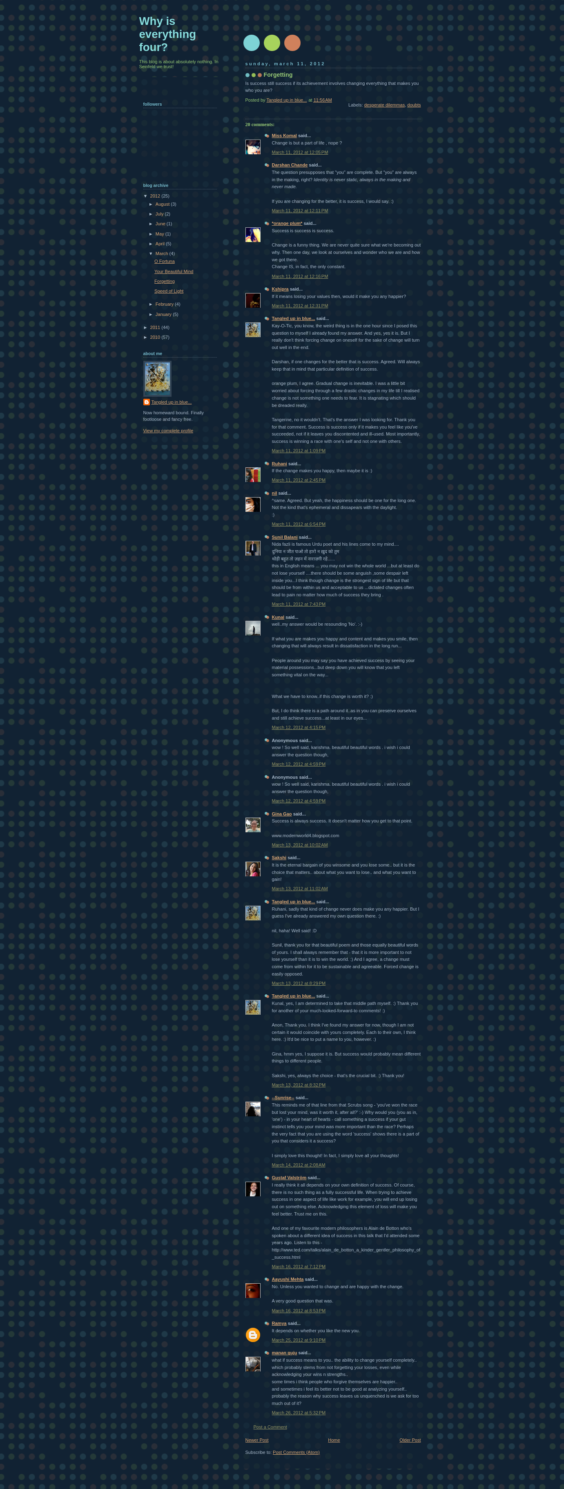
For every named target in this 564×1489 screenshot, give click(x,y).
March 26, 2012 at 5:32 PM (299, 1412)
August (163, 204)
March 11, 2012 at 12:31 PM (300, 305)
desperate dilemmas (384, 104)
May (160, 233)
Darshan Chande (290, 164)
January (164, 314)
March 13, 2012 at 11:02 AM (300, 888)
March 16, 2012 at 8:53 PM (299, 1310)
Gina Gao (282, 813)
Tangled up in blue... (293, 318)
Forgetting (164, 281)
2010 (156, 337)
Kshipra (280, 289)
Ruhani (279, 463)
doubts (414, 104)
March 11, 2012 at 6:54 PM (299, 524)
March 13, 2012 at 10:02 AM (300, 844)
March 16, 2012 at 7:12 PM (299, 1266)
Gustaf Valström (289, 1177)
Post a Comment (270, 1427)
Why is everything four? (167, 34)
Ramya (279, 1323)
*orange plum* (287, 223)
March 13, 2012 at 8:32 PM (299, 1084)
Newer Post (257, 1440)
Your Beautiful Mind (173, 271)
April (161, 243)
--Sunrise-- (283, 1097)
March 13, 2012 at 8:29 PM (299, 983)
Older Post (410, 1440)
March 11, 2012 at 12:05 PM (300, 152)
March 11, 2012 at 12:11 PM (300, 210)
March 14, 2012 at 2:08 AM (298, 1164)
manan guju (284, 1352)
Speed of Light (168, 291)
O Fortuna (164, 261)
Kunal (278, 617)
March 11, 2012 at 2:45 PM (299, 480)
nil (274, 493)
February (165, 304)
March (162, 253)
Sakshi (279, 857)
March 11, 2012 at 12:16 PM (300, 276)
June (161, 223)
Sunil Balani (285, 537)
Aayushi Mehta (288, 1279)
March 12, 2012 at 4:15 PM (299, 727)
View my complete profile (168, 430)
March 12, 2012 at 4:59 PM (299, 764)
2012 (156, 195)
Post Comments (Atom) (296, 1452)
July (160, 213)
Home (334, 1440)
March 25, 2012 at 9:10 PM (299, 1340)
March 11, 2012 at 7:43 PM (299, 604)
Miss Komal (284, 135)
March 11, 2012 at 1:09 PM (299, 450)
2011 (156, 327)
